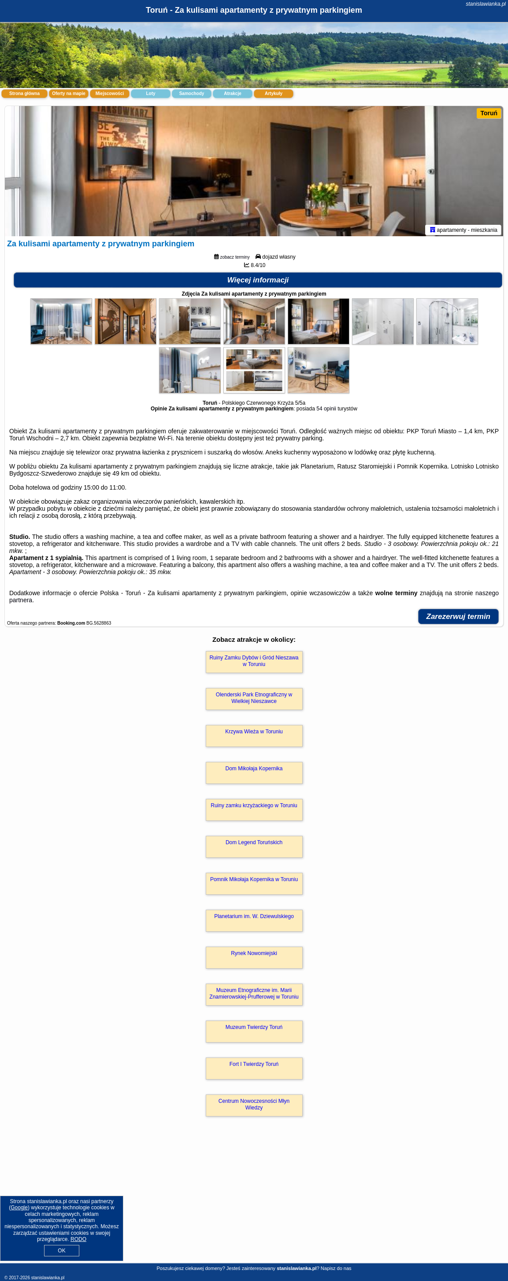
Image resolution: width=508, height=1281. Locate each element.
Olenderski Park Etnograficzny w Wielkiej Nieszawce (254, 699)
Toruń (488, 113)
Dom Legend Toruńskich (254, 844)
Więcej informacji (258, 282)
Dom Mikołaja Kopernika (253, 770)
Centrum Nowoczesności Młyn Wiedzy (254, 1106)
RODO (78, 1239)
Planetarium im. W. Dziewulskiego (254, 918)
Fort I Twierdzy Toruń (254, 1066)
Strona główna (24, 93)
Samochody (191, 93)
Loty (150, 93)
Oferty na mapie (68, 93)
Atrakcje (232, 93)
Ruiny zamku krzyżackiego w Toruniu (254, 807)
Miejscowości (110, 93)
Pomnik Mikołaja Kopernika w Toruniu (254, 881)
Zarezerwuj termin (458, 618)
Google (19, 1207)
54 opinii (326, 410)
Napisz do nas (336, 1268)
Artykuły (273, 93)
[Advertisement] (254, 1200)
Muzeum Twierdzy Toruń (254, 1029)
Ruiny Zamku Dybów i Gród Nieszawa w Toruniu (253, 662)
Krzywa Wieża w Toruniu (254, 733)
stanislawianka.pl (486, 4)
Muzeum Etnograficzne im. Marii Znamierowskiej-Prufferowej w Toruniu (253, 995)
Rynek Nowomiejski (254, 955)
